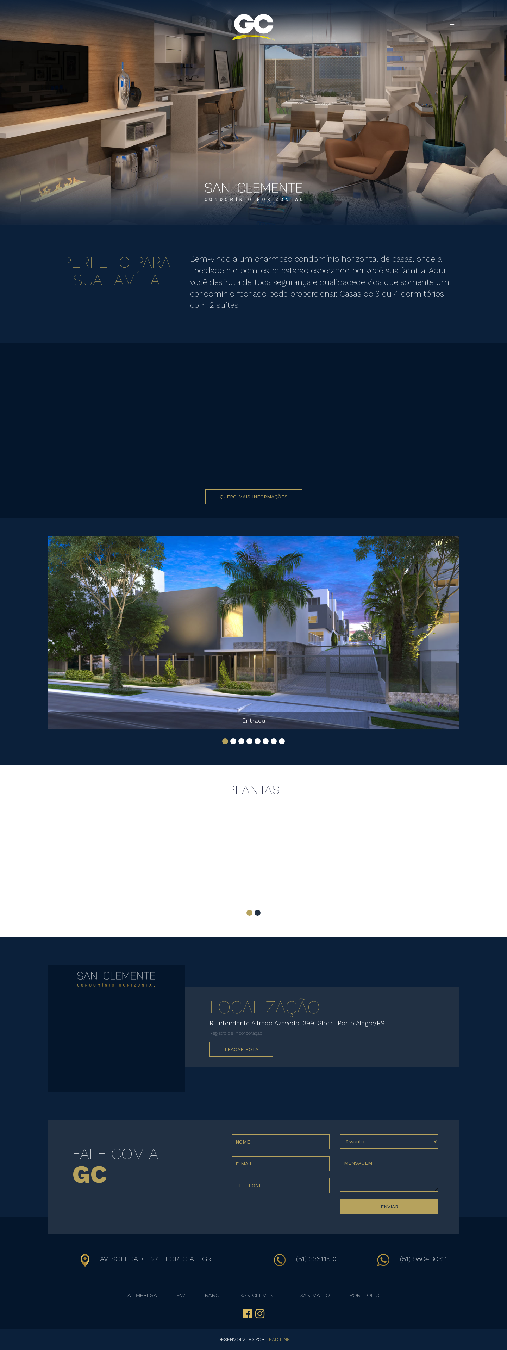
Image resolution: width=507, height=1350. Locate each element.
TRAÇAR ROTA (241, 1049)
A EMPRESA (142, 1295)
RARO (212, 1295)
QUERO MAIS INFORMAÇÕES (254, 496)
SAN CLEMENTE (259, 1295)
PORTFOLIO (365, 1295)
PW (181, 1295)
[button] (225, 741)
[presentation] (285, 1210)
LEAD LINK (278, 1339)
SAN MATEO (315, 1295)
